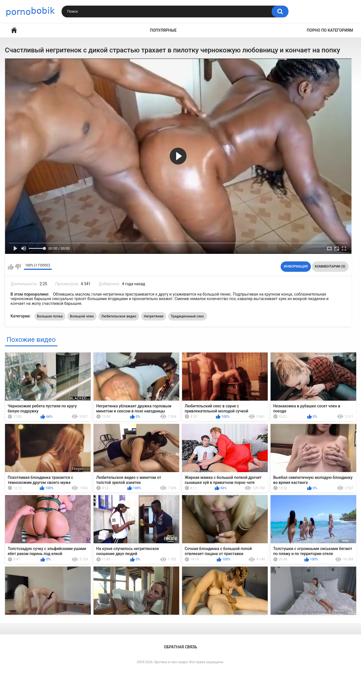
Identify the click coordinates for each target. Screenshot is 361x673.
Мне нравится (11, 267)
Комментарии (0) (330, 266)
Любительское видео (118, 316)
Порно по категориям (330, 30)
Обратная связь (180, 647)
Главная (14, 30)
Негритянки (154, 316)
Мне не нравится (18, 267)
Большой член (82, 316)
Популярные (163, 30)
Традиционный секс (187, 316)
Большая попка (50, 316)
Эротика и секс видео (171, 662)
